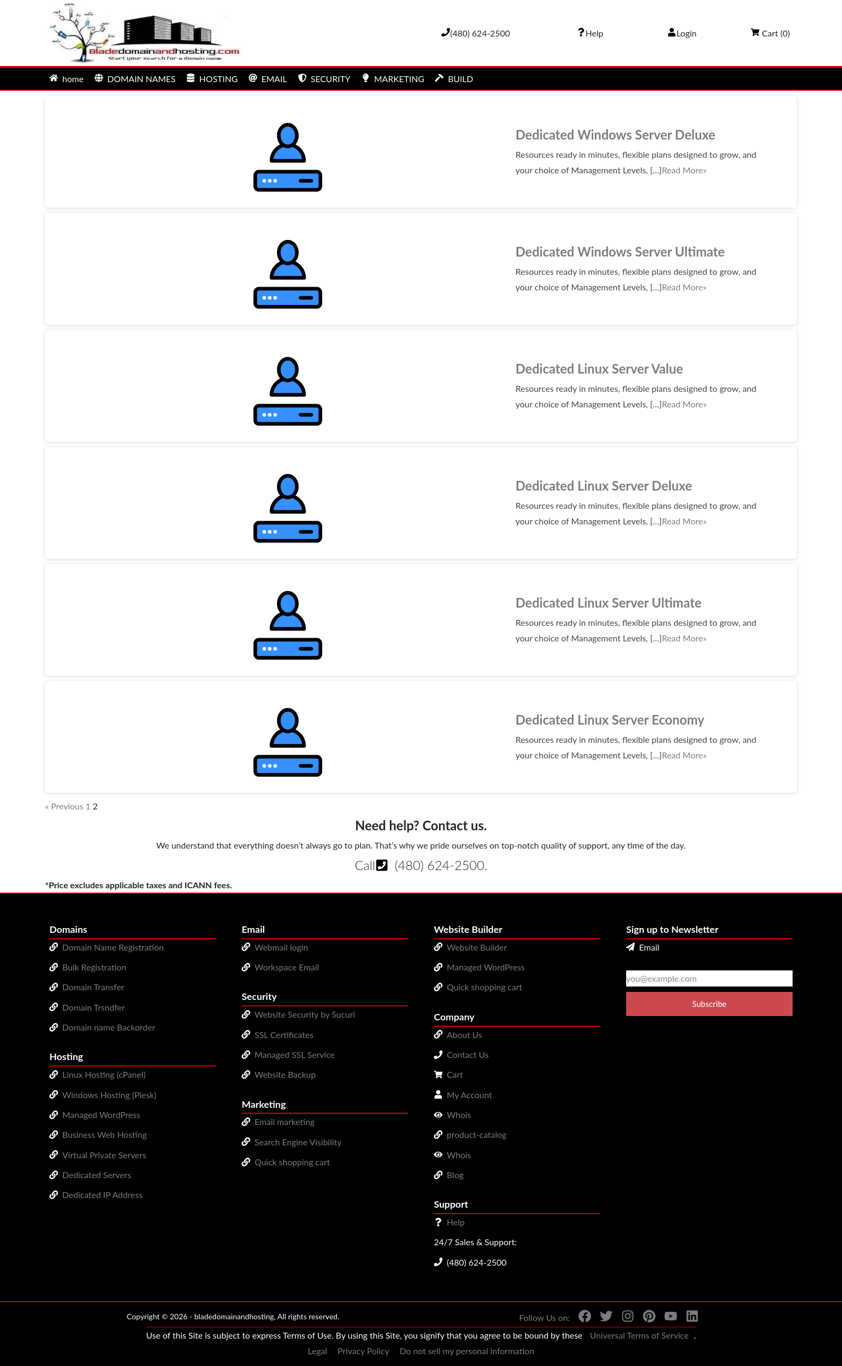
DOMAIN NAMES (135, 79)
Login (682, 33)
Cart (455, 1074)
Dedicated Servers (96, 1175)
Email (642, 947)
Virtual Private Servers (104, 1155)
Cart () (770, 33)
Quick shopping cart (292, 1162)
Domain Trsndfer (93, 1007)
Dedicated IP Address (102, 1194)
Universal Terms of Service (639, 1335)
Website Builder (477, 947)
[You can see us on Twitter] (602, 1318)
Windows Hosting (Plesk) (109, 1095)
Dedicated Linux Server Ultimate (608, 602)
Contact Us (468, 1054)
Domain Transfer (93, 987)
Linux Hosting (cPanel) (104, 1074)
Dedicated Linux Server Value (599, 368)
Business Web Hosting (104, 1134)
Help (455, 1222)
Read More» (684, 170)
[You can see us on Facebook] (580, 1318)
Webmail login (281, 947)
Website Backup (285, 1074)
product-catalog (476, 1134)
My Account (469, 1095)
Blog (455, 1175)
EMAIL (268, 79)
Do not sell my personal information (467, 1351)
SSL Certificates (284, 1034)
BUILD (454, 79)
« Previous (64, 806)
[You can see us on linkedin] (688, 1318)
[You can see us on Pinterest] (645, 1318)
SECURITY (324, 79)
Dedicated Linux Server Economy (610, 719)
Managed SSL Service (295, 1054)
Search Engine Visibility (298, 1142)
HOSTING (212, 79)
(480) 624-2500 (439, 865)
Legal (317, 1351)
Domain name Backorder (108, 1027)
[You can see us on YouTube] (666, 1318)
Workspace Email (287, 967)
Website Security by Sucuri (305, 1014)
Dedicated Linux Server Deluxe (604, 485)
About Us (464, 1034)
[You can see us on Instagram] (623, 1318)
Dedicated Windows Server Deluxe (615, 134)
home (66, 79)
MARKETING (392, 79)
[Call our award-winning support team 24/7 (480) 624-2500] (590, 33)
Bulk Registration (94, 967)
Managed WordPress (101, 1114)
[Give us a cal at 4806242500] (475, 33)
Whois (459, 1114)
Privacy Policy (364, 1351)
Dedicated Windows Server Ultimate (620, 251)
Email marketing (285, 1121)
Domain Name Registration (113, 947)
